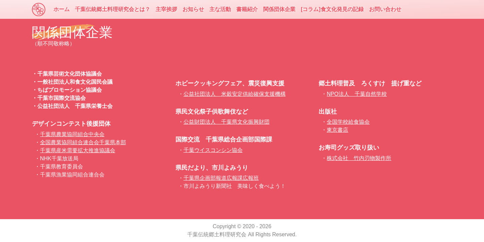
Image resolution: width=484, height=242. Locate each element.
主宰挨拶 (166, 9)
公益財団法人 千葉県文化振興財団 (227, 122)
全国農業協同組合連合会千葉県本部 (83, 142)
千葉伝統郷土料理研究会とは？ (112, 9)
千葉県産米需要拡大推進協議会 (77, 150)
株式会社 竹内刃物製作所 (359, 158)
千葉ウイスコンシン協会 (213, 150)
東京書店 (337, 130)
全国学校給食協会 (348, 122)
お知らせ (193, 9)
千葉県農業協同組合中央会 (72, 134)
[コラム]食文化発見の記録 (332, 9)
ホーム (61, 9)
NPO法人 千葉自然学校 (357, 94)
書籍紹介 (247, 9)
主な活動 (220, 9)
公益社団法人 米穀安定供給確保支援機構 (235, 94)
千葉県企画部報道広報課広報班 (221, 178)
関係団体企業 (279, 9)
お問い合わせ (385, 9)
